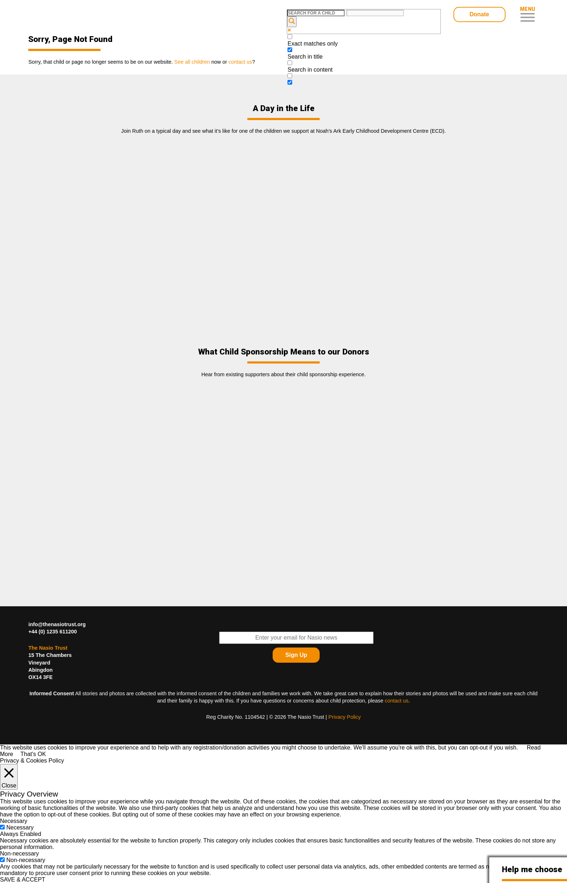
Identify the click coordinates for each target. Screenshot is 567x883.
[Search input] (316, 13)
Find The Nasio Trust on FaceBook (530, 630)
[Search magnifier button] (292, 21)
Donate (479, 14)
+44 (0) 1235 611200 (52, 631)
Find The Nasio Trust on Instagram (530, 666)
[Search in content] (289, 62)
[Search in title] (289, 49)
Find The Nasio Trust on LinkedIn (512, 648)
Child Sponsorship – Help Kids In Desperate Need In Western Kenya (79, 15)
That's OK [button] (33, 754)
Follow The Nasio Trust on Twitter (512, 630)
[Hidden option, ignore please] (289, 82)
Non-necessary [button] (19, 853)
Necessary (20, 827)
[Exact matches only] (289, 36)
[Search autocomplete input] (375, 13)
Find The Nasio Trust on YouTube (530, 648)
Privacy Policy (344, 717)
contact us (397, 701)
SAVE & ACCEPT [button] (22, 879)
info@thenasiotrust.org (57, 624)
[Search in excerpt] (289, 75)
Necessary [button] (13, 821)
